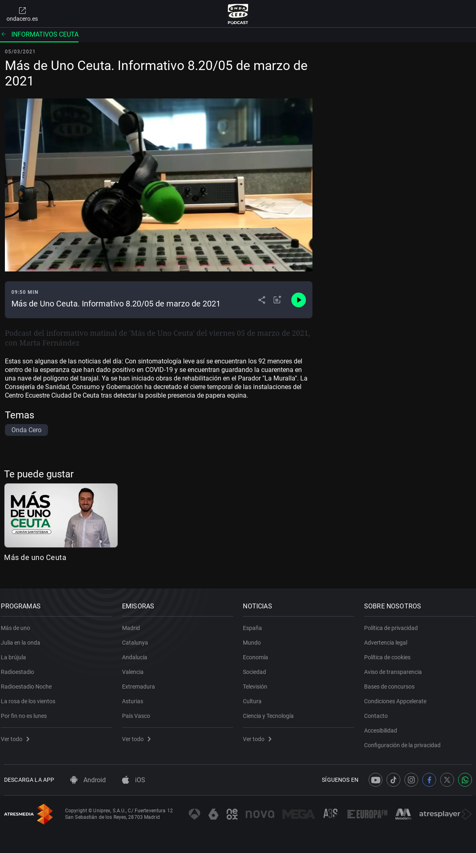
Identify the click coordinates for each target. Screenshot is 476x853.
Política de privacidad (394, 623)
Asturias (135, 696)
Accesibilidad (383, 726)
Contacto (379, 711)
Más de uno (18, 623)
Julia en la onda (24, 638)
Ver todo (18, 734)
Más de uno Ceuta (35, 557)
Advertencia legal (388, 638)
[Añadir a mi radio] (277, 300)
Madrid (134, 623)
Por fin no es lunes (27, 711)
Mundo (255, 638)
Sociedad (257, 667)
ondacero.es (22, 14)
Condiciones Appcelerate (398, 696)
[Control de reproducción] (298, 300)
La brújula (16, 653)
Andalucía (138, 653)
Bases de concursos (392, 682)
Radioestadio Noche (29, 682)
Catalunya (138, 638)
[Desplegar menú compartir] (261, 300)
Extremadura (141, 682)
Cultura (255, 696)
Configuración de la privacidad (405, 740)
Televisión (258, 682)
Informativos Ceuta (39, 34)
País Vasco (139, 711)
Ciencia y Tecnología (271, 711)
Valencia (136, 667)
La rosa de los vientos (31, 696)
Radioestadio (20, 667)
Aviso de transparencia (396, 667)
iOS (133, 780)
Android (88, 780)
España (255, 623)
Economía (258, 653)
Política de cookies (390, 653)
